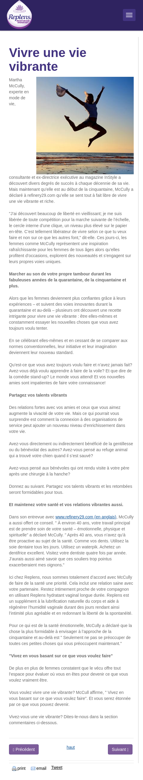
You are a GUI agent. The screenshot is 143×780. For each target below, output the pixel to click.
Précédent (24, 749)
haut (71, 747)
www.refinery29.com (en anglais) (85, 516)
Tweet (56, 767)
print (18, 768)
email (38, 768)
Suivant (120, 749)
